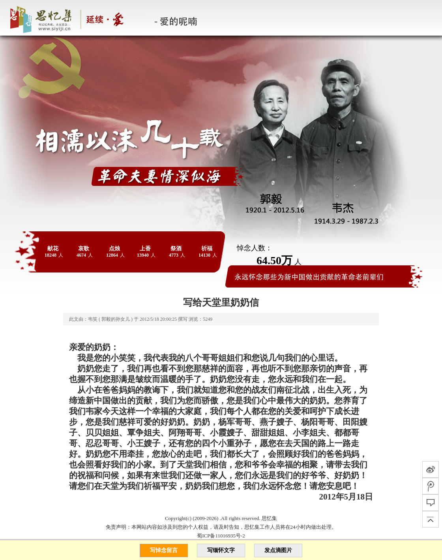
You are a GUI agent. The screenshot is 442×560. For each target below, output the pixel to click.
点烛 (114, 249)
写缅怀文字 (221, 550)
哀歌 (83, 249)
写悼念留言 (164, 550)
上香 (145, 249)
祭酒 (176, 249)
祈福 (206, 249)
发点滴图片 (278, 550)
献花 (52, 249)
